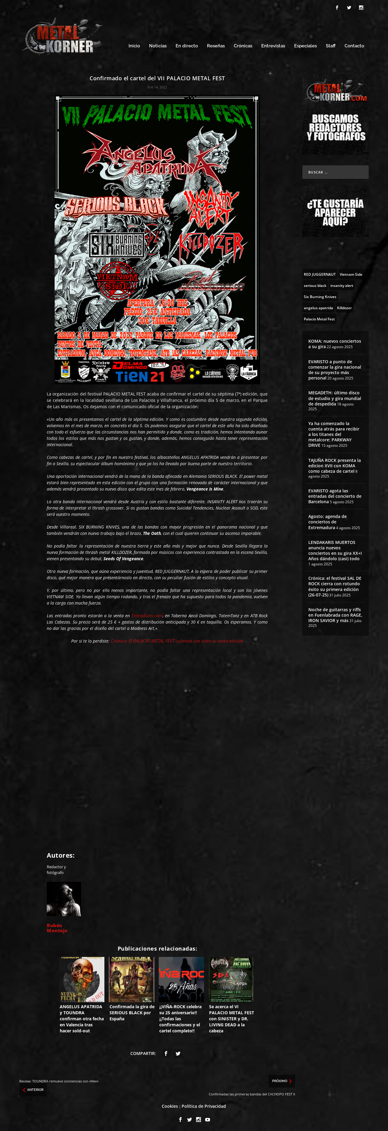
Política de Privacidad (204, 1104)
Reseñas (216, 44)
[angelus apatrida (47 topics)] (318, 306)
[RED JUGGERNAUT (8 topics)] (319, 272)
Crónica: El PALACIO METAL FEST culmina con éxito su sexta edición (177, 639)
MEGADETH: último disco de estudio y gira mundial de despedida (334, 396)
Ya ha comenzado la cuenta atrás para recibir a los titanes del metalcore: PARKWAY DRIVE (333, 432)
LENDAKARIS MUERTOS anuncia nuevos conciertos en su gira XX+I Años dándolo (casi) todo (335, 549)
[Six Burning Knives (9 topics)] (320, 295)
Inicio (134, 44)
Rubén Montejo (57, 926)
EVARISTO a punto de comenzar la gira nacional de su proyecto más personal (334, 368)
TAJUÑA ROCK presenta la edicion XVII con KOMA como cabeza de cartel (334, 464)
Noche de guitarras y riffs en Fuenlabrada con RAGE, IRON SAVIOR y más (335, 613)
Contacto (354, 44)
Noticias (158, 44)
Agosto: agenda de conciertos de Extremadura (327, 520)
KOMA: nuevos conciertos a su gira (334, 342)
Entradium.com (147, 614)
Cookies (170, 1104)
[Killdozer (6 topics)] (344, 306)
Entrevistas (273, 44)
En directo (187, 44)
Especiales (305, 44)
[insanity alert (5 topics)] (342, 283)
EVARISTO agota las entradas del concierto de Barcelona (334, 494)
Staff (331, 44)
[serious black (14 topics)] (315, 283)
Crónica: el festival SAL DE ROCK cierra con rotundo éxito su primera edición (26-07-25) (334, 584)
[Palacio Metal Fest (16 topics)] (319, 317)
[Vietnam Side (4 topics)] (351, 272)
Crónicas (243, 44)
